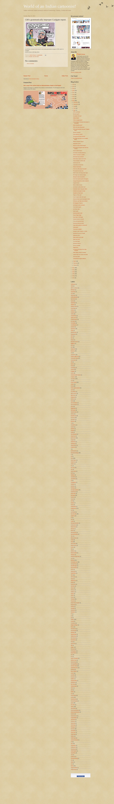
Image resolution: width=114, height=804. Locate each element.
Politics (72, 619)
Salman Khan (73, 660)
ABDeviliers (73, 295)
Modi (72, 541)
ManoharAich (73, 532)
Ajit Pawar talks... (76, 209)
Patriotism (73, 612)
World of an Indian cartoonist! (50, 6)
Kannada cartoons (74, 489)
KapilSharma (73, 491)
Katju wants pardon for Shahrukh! (80, 225)
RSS (72, 654)
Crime (72, 386)
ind (71, 456)
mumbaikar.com (74, 562)
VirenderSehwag (74, 758)
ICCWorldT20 (73, 450)
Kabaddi (72, 484)
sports (72, 702)
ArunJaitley (73, 323)
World (72, 765)
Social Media (73, 695)
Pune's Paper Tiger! (77, 215)
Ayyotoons (73, 328)
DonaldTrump (73, 415)
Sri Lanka (73, 704)
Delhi (72, 400)
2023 (73, 86)
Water (72, 762)
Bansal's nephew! (76, 132)
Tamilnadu (73, 719)
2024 (73, 84)
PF (71, 613)
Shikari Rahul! (76, 118)
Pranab (72, 621)
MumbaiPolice (74, 563)
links (72, 519)
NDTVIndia (73, 576)
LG (71, 517)
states (72, 706)
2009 (73, 273)
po (71, 615)
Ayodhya (72, 326)
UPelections (73, 745)
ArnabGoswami (74, 319)
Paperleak (73, 604)
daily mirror (73, 395)
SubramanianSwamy (75, 712)
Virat (72, 754)
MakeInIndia (73, 526)
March (74, 261)
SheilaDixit (73, 682)
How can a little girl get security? (80, 168)
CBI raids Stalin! (76, 256)
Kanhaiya (73, 487)
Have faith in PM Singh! (78, 217)
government (73, 437)
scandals (73, 675)
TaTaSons (73, 721)
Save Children (74, 671)
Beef (72, 337)
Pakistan (72, 599)
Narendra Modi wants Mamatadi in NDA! (81, 199)
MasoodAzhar (74, 538)
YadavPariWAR (74, 767)
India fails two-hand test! (78, 164)
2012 (73, 267)
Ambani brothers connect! (78, 219)
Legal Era (73, 515)
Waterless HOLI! (76, 235)
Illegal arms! (75, 247)
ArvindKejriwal (74, 325)
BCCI (72, 336)
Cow (72, 380)
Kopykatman (73, 508)
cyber (72, 389)
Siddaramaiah (74, 686)
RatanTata (73, 643)
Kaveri (72, 499)
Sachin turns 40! (76, 162)
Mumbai (72, 560)
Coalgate (73, 371)
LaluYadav (73, 512)
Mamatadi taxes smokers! (78, 156)
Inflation (72, 463)
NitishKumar (73, 580)
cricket (72, 384)
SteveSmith (73, 708)
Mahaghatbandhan (75, 523)
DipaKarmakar (74, 412)
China (72, 365)
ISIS (72, 469)
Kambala (73, 486)
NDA (72, 575)
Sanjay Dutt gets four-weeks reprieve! (81, 180)
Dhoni (72, 406)
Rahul (72, 626)
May (74, 110)
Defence (72, 399)
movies (72, 547)
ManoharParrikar (74, 534)
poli (71, 617)
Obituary (72, 589)
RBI (71, 645)
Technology (73, 725)
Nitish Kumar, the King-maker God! (80, 172)
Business (73, 350)
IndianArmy (73, 462)
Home (46, 76)
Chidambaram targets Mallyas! (79, 258)
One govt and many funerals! (79, 136)
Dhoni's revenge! (76, 245)
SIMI (72, 689)
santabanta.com (74, 667)
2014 (73, 98)
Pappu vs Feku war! (77, 195)
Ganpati (72, 430)
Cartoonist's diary (74, 358)
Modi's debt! (75, 211)
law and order (36, 56)
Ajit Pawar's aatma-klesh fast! (79, 187)
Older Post (65, 76)
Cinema (72, 369)
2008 (73, 275)
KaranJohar (73, 493)
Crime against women (75, 387)
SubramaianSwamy (75, 710)
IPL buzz (72, 467)
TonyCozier (73, 732)
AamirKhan (73, 291)
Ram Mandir (73, 638)
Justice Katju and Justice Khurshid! (80, 254)
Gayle (72, 432)
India (72, 458)
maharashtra (73, 525)
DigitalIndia (73, 408)
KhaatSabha (73, 506)
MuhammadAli (74, 552)
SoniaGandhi (73, 699)
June (74, 108)
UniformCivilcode (74, 739)
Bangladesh (73, 334)
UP (71, 741)
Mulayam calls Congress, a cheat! (80, 231)
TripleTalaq (73, 734)
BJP (72, 347)
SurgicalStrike (74, 717)
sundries (72, 713)
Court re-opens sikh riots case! (79, 197)
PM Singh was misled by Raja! (79, 174)
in (71, 454)
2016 (73, 94)
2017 (73, 92)
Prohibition (73, 623)
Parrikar (72, 606)
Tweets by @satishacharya (76, 78)
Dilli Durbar (73, 410)
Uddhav (72, 736)
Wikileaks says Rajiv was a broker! (80, 201)
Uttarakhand (73, 749)
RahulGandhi (73, 630)
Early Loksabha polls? (77, 125)
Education (73, 419)
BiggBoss (73, 343)
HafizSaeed (73, 441)
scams (72, 673)
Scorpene (73, 676)
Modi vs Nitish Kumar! (77, 184)
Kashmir (72, 497)
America (72, 310)
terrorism (73, 728)
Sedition (72, 678)
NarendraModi (74, 567)
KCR (72, 500)
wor (71, 763)
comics (72, 373)
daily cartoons (74, 393)
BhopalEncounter (74, 341)
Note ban (73, 586)
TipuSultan (73, 730)
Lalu (72, 510)
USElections (73, 747)
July (74, 106)
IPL (71, 465)
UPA (72, 743)
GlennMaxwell (74, 434)
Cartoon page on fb (75, 356)
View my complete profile (76, 72)
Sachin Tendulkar (74, 658)
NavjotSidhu (73, 573)
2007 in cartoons (74, 287)
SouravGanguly (74, 700)
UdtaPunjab (73, 738)
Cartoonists (73, 360)
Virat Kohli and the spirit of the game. (80, 178)
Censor (72, 363)
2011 (73, 269)
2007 (73, 277)
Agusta (72, 300)
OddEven (73, 591)
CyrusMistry (73, 391)
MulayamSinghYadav (75, 556)
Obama (72, 588)
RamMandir (73, 639)
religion (72, 647)
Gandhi (72, 426)
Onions (72, 593)
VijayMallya (73, 752)
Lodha (72, 521)
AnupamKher (73, 315)
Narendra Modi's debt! (77, 213)
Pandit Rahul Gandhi (75, 602)
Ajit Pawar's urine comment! (79, 205)
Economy (73, 417)
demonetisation (74, 402)
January (75, 265)
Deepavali (73, 397)
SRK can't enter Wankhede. (79, 127)
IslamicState (73, 471)
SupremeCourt (74, 715)
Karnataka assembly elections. (79, 152)
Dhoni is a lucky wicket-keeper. (79, 145)
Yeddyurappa (73, 769)
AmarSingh (73, 308)
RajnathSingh (73, 634)
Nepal (72, 578)
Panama (72, 600)
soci (71, 693)
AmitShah (73, 312)
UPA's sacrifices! (76, 112)
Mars (72, 536)
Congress (73, 376)
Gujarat (72, 439)
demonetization (74, 404)
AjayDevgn (73, 302)
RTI (71, 656)
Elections (73, 421)
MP (71, 549)
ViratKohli (73, 756)
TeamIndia (73, 723)
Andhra (72, 313)
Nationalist (73, 571)
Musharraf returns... (77, 243)
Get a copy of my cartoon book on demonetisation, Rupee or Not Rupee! (42, 85)
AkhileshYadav (74, 306)
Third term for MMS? (77, 229)
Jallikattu (72, 475)
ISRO (72, 473)
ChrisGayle (73, 367)
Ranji (72, 641)
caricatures (73, 354)
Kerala (72, 504)
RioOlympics (73, 651)
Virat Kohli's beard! (77, 207)
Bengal (72, 339)
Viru (71, 760)
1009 (72, 286)
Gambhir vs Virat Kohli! (78, 193)
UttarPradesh (73, 750)
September (75, 104)
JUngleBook (73, 482)
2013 (73, 100)
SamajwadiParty (74, 663)
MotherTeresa (74, 545)
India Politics (73, 460)
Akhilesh (72, 304)
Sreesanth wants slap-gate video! (80, 188)
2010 (73, 271)
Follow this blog (80, 776)
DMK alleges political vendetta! (79, 252)
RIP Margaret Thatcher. (78, 203)
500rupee (73, 289)
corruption (30, 56)
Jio (71, 480)
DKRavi (72, 413)
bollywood (73, 349)
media (72, 539)
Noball (72, 582)
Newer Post (27, 76)
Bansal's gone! (76, 114)
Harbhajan (73, 443)
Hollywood (73, 447)
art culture (73, 321)
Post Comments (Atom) (34, 78)
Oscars (72, 597)
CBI (71, 361)
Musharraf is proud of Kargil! (79, 233)
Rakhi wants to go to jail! (78, 237)
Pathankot (73, 610)
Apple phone (73, 317)
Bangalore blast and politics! (79, 176)
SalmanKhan (73, 662)
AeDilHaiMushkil (74, 297)
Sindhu (72, 691)
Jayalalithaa (73, 478)
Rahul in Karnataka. (77, 166)
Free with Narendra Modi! (78, 221)
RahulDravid (73, 628)
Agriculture (73, 299)
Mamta (72, 530)
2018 (73, 90)
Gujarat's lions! (76, 182)
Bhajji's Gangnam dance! (78, 141)
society (72, 697)
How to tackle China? (77, 150)
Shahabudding (74, 680)
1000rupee (73, 284)
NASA (72, 569)
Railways (73, 632)
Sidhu (72, 688)
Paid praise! (75, 227)
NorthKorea (73, 584)
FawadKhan (73, 424)
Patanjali (72, 608)
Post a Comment (30, 63)
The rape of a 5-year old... (78, 170)
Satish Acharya (81, 54)
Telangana (73, 726)
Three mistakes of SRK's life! (79, 160)
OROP (72, 595)
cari (71, 352)
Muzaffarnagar (74, 565)
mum (72, 558)
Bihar (72, 345)
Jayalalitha (73, 476)
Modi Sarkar (73, 543)
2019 (73, 88)
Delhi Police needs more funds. (79, 158)
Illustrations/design (75, 452)
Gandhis (72, 428)
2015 (73, 96)
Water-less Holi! (76, 239)
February (75, 263)
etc (71, 423)
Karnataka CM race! (77, 116)
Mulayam (73, 554)
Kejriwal (72, 502)
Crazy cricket (73, 382)
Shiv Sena (73, 684)
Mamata (72, 528)
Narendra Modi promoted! (78, 223)
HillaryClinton (73, 445)
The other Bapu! (76, 241)
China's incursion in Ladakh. (79, 154)
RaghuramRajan (74, 625)
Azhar (72, 330)
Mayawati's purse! (77, 143)
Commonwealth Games (76, 374)
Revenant (73, 649)
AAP (72, 293)
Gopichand (73, 436)
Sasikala (72, 669)
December (75, 102)
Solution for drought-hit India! (79, 191)
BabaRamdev (73, 332)
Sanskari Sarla (74, 665)
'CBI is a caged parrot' (77, 120)
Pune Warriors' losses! (77, 134)
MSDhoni (73, 550)
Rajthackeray (73, 636)
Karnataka (73, 495)
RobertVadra (73, 652)
